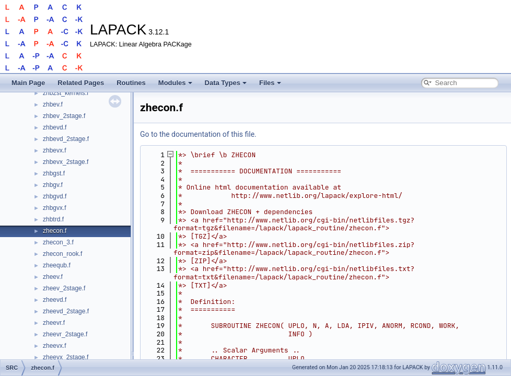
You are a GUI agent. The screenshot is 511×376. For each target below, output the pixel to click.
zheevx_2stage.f (65, 357)
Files (270, 83)
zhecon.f (54, 230)
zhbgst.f (54, 173)
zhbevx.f (54, 150)
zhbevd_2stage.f (66, 139)
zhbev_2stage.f (64, 116)
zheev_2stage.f (64, 288)
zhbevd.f (54, 127)
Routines (131, 83)
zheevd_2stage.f (66, 311)
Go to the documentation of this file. (198, 134)
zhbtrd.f (53, 219)
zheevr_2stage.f (65, 334)
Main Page (28, 83)
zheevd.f (54, 299)
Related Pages (80, 83)
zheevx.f (54, 345)
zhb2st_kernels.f (65, 93)
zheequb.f (57, 265)
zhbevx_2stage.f (65, 162)
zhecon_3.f (58, 242)
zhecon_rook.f (62, 253)
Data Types (226, 83)
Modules (175, 83)
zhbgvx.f (54, 208)
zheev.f (53, 276)
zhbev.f (53, 104)
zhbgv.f (53, 185)
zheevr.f (54, 322)
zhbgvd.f (54, 196)
